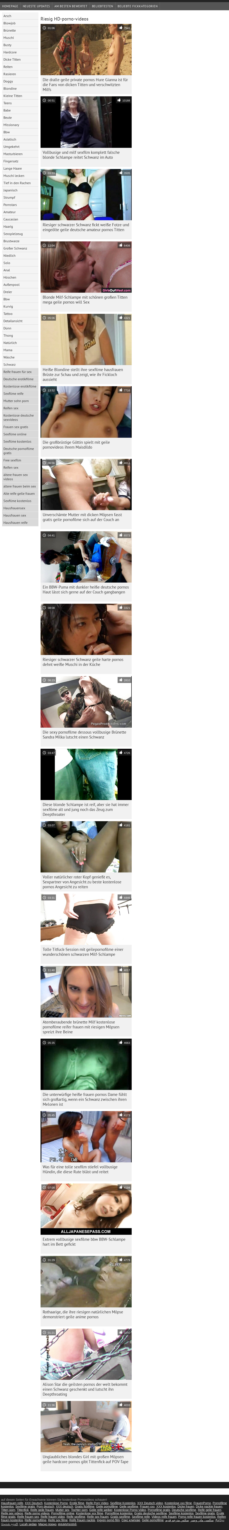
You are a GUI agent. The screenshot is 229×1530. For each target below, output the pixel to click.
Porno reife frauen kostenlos (197, 1516)
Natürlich (10, 343)
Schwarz (9, 364)
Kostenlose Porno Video (130, 1510)
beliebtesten (102, 6)
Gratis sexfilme (120, 1516)
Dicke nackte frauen (209, 1506)
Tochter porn (79, 1510)
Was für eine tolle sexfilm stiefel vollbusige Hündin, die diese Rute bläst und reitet (80, 1169)
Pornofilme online (62, 1513)
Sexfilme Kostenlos (123, 1503)
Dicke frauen (185, 1506)
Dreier (7, 292)
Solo (6, 263)
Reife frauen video (53, 1516)
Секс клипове (130, 1520)
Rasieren (9, 74)
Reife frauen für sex (17, 372)
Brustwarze (11, 241)
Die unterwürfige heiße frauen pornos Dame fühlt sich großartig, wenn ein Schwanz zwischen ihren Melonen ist (85, 1099)
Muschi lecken (13, 175)
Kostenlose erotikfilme (19, 386)
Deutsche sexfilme (184, 1510)
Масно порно (47, 1524)
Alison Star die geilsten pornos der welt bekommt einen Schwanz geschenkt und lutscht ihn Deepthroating (85, 1389)
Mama (7, 350)
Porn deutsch (45, 1506)
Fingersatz (10, 161)
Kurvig (8, 306)
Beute (7, 117)
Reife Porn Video (97, 1503)
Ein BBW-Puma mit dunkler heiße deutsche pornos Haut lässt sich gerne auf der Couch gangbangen (86, 589)
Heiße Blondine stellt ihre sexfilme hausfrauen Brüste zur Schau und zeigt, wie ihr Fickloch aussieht (83, 374)
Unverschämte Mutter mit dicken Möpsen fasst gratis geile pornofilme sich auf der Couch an (82, 517)
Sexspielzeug (13, 234)
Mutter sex (62, 1510)
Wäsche (9, 357)
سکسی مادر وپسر (202, 1520)
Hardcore (10, 52)
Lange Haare (12, 168)
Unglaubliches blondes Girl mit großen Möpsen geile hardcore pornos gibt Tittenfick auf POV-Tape (85, 1459)
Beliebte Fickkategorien (138, 6)
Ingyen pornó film (108, 1520)
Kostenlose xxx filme (178, 1503)
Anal (6, 270)
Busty (7, 45)
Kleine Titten (12, 96)
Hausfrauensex (14, 508)
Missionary (11, 125)
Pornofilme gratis (159, 1510)
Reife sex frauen (98, 1516)
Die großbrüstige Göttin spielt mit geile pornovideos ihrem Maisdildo (76, 445)
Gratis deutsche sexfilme (150, 1513)
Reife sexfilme (76, 1516)
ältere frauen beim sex (19, 486)
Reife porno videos (37, 1513)
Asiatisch (9, 139)
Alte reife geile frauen (19, 493)
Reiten (8, 67)
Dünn (7, 328)
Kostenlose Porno (56, 1503)
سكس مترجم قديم (177, 1520)
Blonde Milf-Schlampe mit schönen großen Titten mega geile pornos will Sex (85, 300)
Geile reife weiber (100, 1510)
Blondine (10, 88)
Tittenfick (23, 1510)
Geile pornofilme (107, 1506)
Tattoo (8, 313)
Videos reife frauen (164, 1516)
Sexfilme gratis (25, 1506)
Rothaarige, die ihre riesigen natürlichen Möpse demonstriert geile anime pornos (83, 1314)
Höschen (9, 277)
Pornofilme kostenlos (119, 1513)
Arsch (7, 16)
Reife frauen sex (28, 1516)
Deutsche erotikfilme (18, 379)
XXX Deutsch (33, 1503)
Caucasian (10, 219)
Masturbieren (13, 154)
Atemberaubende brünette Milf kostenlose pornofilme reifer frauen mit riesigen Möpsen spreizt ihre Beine (81, 1026)
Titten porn (8, 1510)
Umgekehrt (11, 146)
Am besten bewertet (71, 6)
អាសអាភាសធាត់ (67, 1524)
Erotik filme (77, 1503)
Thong (8, 335)
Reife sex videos (12, 1513)
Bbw (6, 132)
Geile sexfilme (129, 1506)
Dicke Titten (12, 59)
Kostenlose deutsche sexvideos (18, 417)
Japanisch (10, 190)
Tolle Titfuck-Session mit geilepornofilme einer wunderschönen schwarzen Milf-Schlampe (83, 952)
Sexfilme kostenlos (17, 441)
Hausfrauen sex (14, 515)
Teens (7, 103)
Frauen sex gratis (15, 427)
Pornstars (10, 205)
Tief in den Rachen (17, 183)
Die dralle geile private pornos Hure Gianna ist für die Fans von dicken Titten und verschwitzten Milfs (85, 84)
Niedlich (9, 255)
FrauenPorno (202, 1503)
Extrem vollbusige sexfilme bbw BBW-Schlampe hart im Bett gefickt (84, 1242)
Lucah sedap (28, 1524)
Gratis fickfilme (85, 1506)
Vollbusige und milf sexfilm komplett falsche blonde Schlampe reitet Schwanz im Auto (81, 155)
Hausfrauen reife (15, 522)
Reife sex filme (58, 1520)
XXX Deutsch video (150, 1503)
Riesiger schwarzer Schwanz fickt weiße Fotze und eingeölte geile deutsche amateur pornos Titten (86, 227)
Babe (7, 110)
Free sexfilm (12, 460)
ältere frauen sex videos (15, 477)
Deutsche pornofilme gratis (18, 450)
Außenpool (11, 284)
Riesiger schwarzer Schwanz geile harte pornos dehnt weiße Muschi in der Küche (83, 662)
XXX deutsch (64, 1506)
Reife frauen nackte (82, 1520)
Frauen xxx (147, 1506)
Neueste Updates (36, 6)
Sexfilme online (14, 434)
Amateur (9, 212)
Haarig (8, 226)
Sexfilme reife (13, 393)
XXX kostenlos (166, 1506)
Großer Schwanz (15, 248)
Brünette (9, 30)
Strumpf (9, 197)
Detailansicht (12, 321)
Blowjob (9, 23)
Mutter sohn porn (16, 401)
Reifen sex (10, 408)
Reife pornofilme (36, 1520)
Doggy (8, 81)
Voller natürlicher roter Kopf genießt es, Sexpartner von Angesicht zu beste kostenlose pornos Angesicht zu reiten (82, 881)
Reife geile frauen (42, 1510)
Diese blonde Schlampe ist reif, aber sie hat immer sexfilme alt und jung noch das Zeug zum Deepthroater (86, 809)
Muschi (8, 37)
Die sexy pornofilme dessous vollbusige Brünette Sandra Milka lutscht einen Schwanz (84, 735)
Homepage (10, 6)
